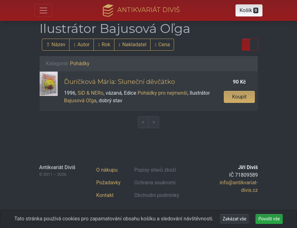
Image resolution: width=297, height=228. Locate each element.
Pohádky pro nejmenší (162, 93)
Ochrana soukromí (155, 183)
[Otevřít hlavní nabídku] (43, 10)
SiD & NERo (90, 93)
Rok (106, 44)
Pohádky (79, 63)
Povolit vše (269, 218)
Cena (164, 44)
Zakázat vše (234, 218)
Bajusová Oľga (80, 101)
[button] (249, 10)
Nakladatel (134, 44)
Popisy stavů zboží (155, 170)
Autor (83, 44)
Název (58, 44)
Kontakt (105, 195)
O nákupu (107, 170)
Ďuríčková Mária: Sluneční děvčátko (119, 82)
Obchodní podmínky (156, 195)
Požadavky (108, 183)
